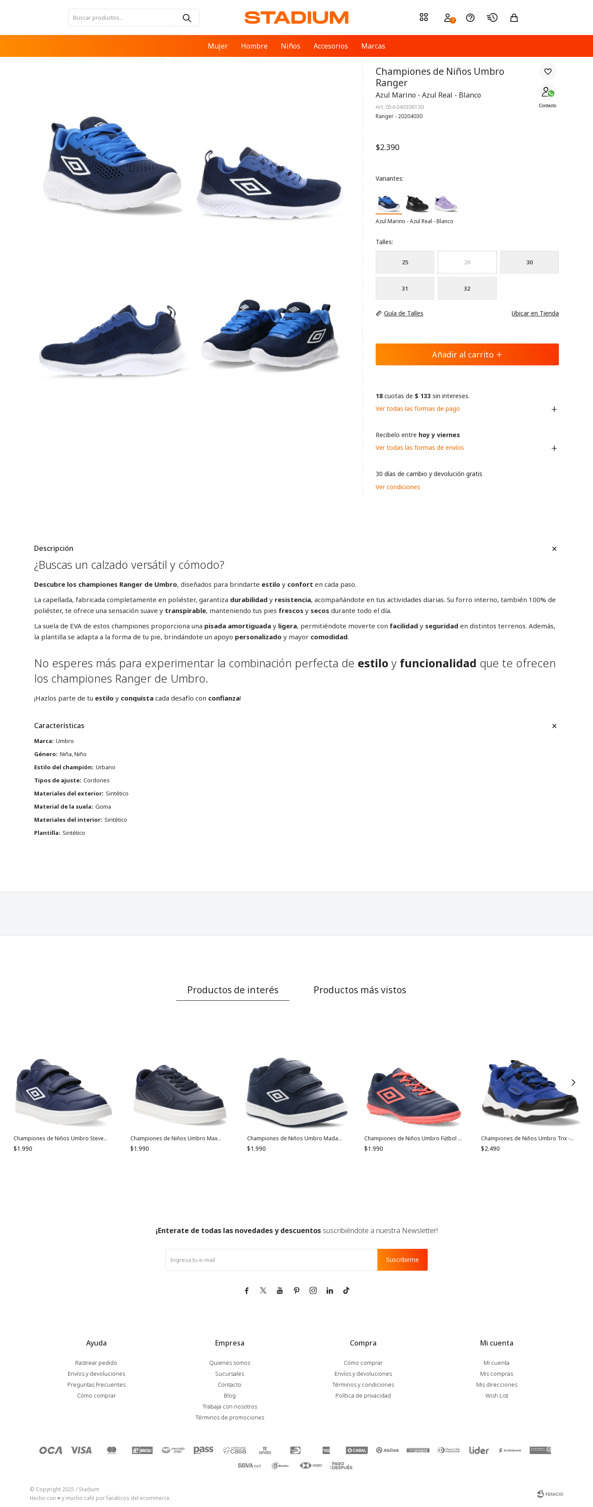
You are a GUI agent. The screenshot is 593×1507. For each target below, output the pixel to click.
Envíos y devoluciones (96, 1373)
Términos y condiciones (363, 1384)
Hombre (254, 46)
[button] (186, 17)
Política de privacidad (363, 1395)
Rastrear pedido (96, 1363)
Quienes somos (229, 1363)
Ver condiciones (398, 487)
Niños (290, 46)
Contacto (547, 105)
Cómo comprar (96, 1395)
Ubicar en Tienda (531, 313)
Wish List (496, 1395)
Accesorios (331, 46)
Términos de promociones (229, 1417)
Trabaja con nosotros (229, 1406)
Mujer (218, 46)
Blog (230, 1395)
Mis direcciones (496, 1384)
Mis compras (496, 1373)
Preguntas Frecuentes (96, 1384)
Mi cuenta (496, 1363)
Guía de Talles (403, 313)
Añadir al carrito (467, 354)
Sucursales (229, 1373)
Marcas (373, 46)
